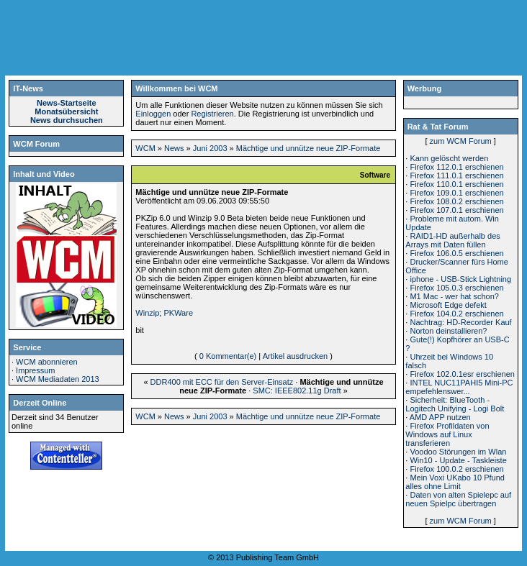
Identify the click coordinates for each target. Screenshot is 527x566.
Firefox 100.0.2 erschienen (456, 469)
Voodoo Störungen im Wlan (458, 451)
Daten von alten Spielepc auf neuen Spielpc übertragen (458, 499)
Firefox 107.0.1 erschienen (456, 210)
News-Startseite (66, 103)
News (174, 148)
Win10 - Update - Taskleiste (458, 460)
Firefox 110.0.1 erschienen (456, 184)
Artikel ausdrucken (295, 356)
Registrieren (212, 113)
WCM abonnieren (47, 361)
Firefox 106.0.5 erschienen (456, 253)
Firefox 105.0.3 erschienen (456, 287)
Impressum (35, 370)
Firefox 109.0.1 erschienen (456, 192)
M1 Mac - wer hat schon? (454, 296)
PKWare (178, 313)
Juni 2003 (210, 148)
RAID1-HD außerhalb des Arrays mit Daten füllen (452, 240)
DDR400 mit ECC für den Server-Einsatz (222, 382)
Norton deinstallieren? (448, 331)
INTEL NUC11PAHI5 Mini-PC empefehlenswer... (459, 387)
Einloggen (153, 113)
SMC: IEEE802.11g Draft (297, 390)
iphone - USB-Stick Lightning (460, 279)
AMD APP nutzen (440, 417)
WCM (145, 148)
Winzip (147, 313)
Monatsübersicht (66, 111)
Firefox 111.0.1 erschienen (456, 175)
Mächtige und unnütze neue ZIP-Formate (308, 148)
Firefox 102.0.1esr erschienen (462, 374)
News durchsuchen (66, 120)
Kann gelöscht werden (449, 158)
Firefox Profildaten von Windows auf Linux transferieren (447, 434)
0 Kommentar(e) (227, 356)
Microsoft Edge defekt (448, 305)
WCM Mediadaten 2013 (57, 379)
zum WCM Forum (461, 141)
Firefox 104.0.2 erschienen (456, 313)
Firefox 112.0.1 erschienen (456, 167)
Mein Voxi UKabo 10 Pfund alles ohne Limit (455, 481)
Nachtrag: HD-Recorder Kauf (460, 322)
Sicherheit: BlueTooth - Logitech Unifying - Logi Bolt (454, 404)
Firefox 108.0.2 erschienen (456, 201)
